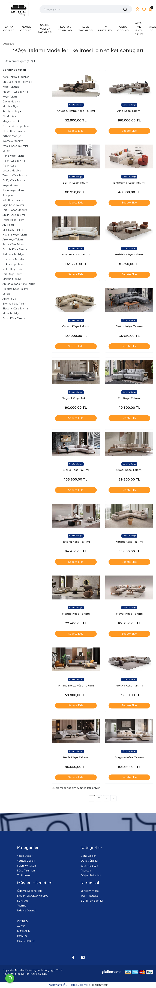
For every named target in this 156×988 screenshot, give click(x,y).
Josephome (9, 195)
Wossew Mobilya (12, 141)
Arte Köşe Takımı (12, 239)
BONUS (22, 936)
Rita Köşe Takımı (12, 200)
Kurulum (22, 900)
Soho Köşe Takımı (13, 190)
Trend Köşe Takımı (13, 219)
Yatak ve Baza (89, 865)
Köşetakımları (10, 185)
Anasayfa (8, 43)
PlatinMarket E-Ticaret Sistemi (67, 984)
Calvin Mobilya (11, 101)
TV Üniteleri (24, 875)
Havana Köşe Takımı (14, 234)
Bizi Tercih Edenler (92, 900)
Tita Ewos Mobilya (13, 259)
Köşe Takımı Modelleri (15, 77)
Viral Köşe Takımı (12, 229)
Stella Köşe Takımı (13, 215)
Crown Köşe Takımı (75, 326)
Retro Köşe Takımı (13, 269)
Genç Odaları (88, 855)
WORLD (22, 921)
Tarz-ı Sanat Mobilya (14, 210)
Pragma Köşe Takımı (15, 288)
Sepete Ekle (75, 130)
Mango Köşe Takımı (76, 613)
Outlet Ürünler (89, 860)
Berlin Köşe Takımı (75, 182)
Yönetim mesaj (90, 890)
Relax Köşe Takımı (13, 160)
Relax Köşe (9, 165)
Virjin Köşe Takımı (13, 205)
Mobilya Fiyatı (10, 106)
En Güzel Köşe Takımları (17, 81)
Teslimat (22, 905)
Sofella (6, 293)
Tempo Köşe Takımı (14, 175)
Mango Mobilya (12, 279)
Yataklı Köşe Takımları (15, 146)
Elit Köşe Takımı (129, 398)
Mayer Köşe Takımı (129, 613)
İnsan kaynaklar (90, 895)
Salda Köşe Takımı (13, 244)
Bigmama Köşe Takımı (129, 182)
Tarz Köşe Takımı (12, 274)
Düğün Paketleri (91, 875)
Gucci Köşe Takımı (13, 318)
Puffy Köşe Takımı (13, 180)
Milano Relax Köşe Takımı (76, 685)
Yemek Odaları (26, 860)
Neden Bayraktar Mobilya (32, 895)
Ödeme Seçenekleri (29, 890)
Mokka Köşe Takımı (129, 685)
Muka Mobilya (11, 313)
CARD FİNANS (26, 941)
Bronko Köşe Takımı (14, 303)
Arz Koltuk (8, 224)
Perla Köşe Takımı (13, 155)
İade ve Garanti (26, 910)
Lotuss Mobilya (11, 170)
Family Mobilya (11, 111)
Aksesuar (86, 870)
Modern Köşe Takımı (15, 91)
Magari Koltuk (11, 121)
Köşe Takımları (11, 86)
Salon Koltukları (26, 865)
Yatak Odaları (25, 855)
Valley (6, 150)
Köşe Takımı (9, 96)
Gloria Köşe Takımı (13, 131)
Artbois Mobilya (11, 136)
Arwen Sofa (9, 298)
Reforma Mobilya (13, 254)
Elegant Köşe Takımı (15, 308)
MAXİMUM (24, 931)
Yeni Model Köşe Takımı (17, 126)
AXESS (21, 926)
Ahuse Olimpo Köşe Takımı (18, 284)
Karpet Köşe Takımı (129, 541)
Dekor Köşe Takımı (14, 264)
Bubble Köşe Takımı (14, 249)
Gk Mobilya (9, 116)
